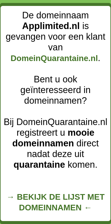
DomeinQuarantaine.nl (54, 58)
